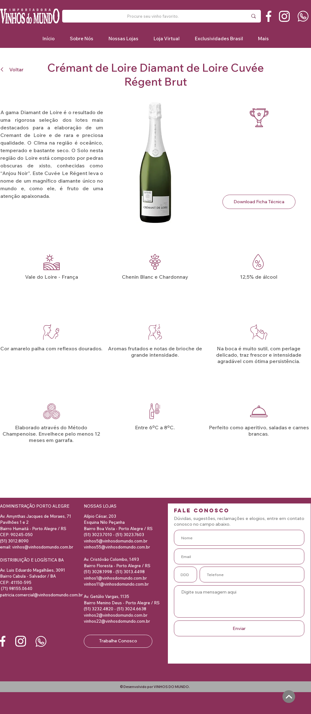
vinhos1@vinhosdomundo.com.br (115, 578)
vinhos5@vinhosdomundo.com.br (116, 540)
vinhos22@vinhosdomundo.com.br (117, 621)
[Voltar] (14, 69)
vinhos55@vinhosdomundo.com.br (117, 546)
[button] (218, 38)
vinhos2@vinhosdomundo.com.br (116, 615)
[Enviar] (239, 628)
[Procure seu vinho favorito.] (152, 16)
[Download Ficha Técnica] (258, 202)
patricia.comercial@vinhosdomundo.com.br (41, 594)
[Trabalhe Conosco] (118, 641)
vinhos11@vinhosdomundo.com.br (116, 584)
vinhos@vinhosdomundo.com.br (42, 546)
